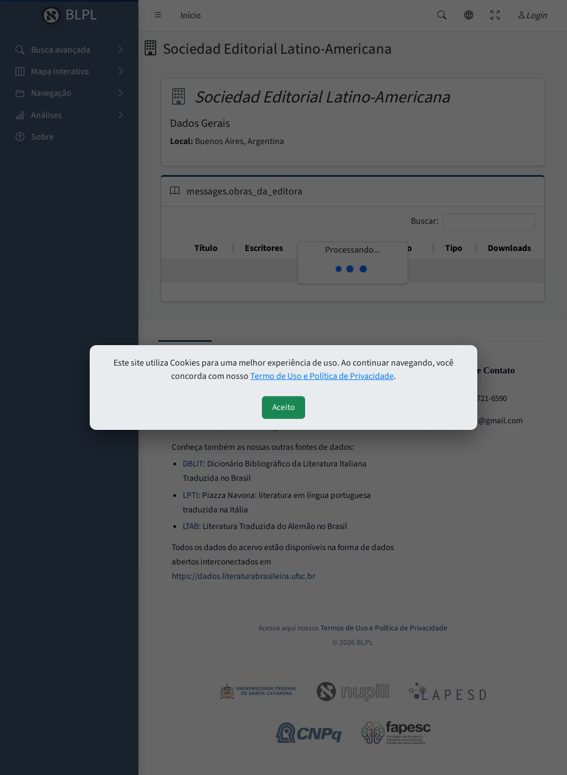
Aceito (283, 407)
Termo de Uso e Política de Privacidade (322, 376)
